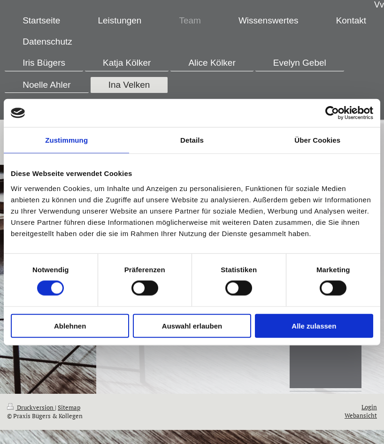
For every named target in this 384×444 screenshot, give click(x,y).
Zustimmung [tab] (66, 140)
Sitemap (69, 408)
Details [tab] (192, 140)
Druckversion (31, 408)
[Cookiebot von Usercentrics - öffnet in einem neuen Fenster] (332, 113)
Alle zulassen (314, 325)
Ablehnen (70, 325)
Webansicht (361, 416)
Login (369, 407)
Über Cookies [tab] (317, 140)
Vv (379, 4)
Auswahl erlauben (192, 325)
